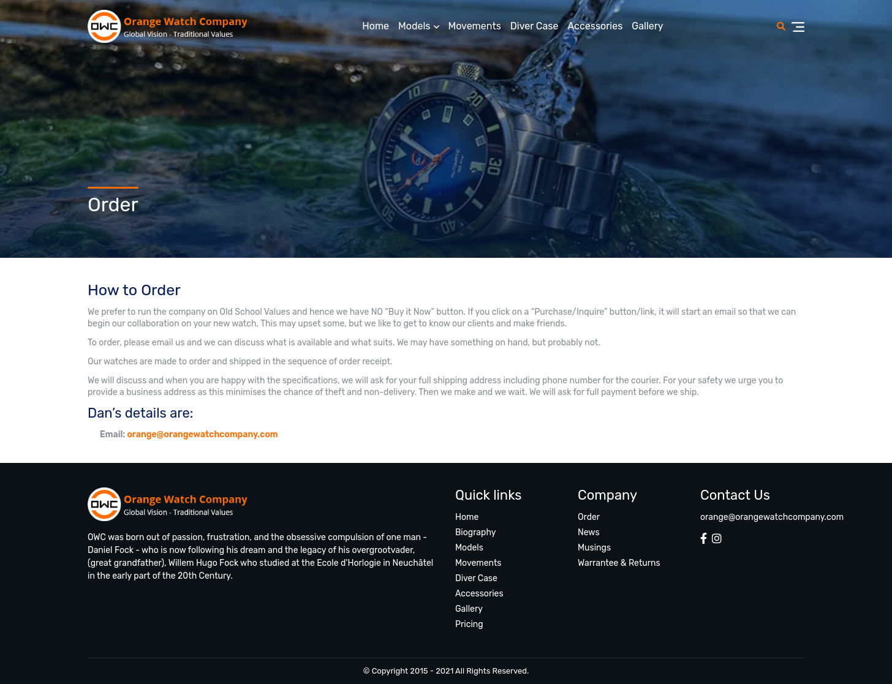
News (589, 532)
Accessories (594, 26)
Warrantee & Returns (619, 563)
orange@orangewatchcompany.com (202, 434)
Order (589, 517)
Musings (594, 548)
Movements (474, 26)
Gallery (647, 26)
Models (414, 26)
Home (375, 26)
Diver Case (534, 26)
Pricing (469, 624)
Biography (475, 532)
